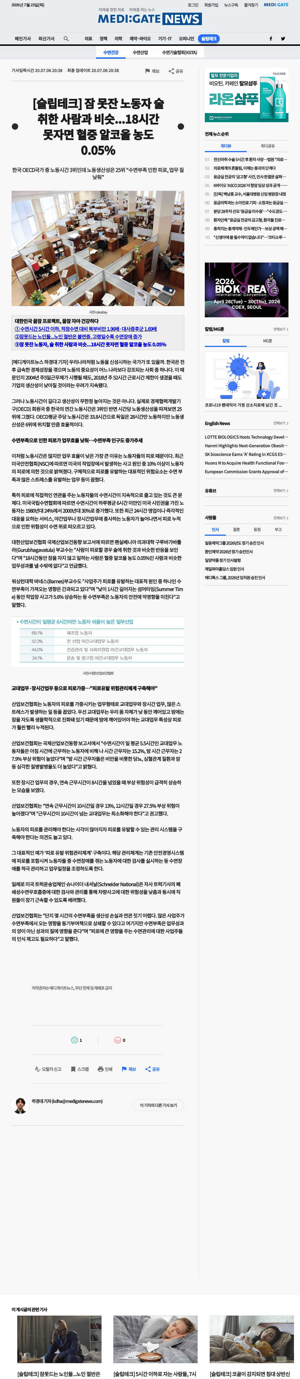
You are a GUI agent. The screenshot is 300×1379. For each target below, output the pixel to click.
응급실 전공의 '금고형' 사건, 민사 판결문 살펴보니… (250, 177)
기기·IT (164, 38)
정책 (103, 38)
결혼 (236, 529)
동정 (257, 529)
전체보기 (279, 329)
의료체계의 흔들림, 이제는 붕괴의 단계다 (244, 168)
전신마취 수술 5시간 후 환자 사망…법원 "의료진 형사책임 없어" (250, 159)
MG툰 (267, 341)
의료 (88, 38)
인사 (215, 529)
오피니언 (186, 38)
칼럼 (225, 341)
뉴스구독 (231, 5)
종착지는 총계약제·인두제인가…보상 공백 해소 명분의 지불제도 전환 (250, 228)
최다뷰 (226, 146)
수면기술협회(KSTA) (179, 52)
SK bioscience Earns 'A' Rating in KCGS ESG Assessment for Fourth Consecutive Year (246, 454)
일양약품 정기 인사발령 (223, 560)
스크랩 (83, 1069)
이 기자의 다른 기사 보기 (158, 1105)
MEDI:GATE (276, 4)
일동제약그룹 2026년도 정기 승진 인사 (234, 543)
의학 (118, 38)
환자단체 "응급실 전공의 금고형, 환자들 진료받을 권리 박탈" (250, 220)
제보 (155, 71)
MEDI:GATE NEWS (150, 16)
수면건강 (110, 52)
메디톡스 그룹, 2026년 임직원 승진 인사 (235, 577)
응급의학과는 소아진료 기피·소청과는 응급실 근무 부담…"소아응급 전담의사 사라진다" (250, 202)
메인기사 (23, 38)
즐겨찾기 (251, 5)
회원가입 (211, 5)
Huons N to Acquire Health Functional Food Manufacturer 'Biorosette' (246, 463)
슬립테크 (208, 38)
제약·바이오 (140, 38)
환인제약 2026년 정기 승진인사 (229, 551)
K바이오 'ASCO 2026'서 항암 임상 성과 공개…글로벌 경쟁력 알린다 (250, 185)
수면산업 (140, 52)
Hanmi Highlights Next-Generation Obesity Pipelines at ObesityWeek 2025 (246, 445)
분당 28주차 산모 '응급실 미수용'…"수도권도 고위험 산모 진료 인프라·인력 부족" (250, 211)
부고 (278, 529)
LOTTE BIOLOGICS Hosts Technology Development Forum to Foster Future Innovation (246, 437)
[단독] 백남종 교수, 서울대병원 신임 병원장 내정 (249, 194)
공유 (179, 71)
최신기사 (46, 38)
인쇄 (108, 1069)
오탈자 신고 (51, 1069)
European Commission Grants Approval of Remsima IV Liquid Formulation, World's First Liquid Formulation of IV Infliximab (246, 471)
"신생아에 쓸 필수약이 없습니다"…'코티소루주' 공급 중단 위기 (250, 237)
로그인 (193, 5)
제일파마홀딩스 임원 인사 (224, 569)
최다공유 (268, 146)
